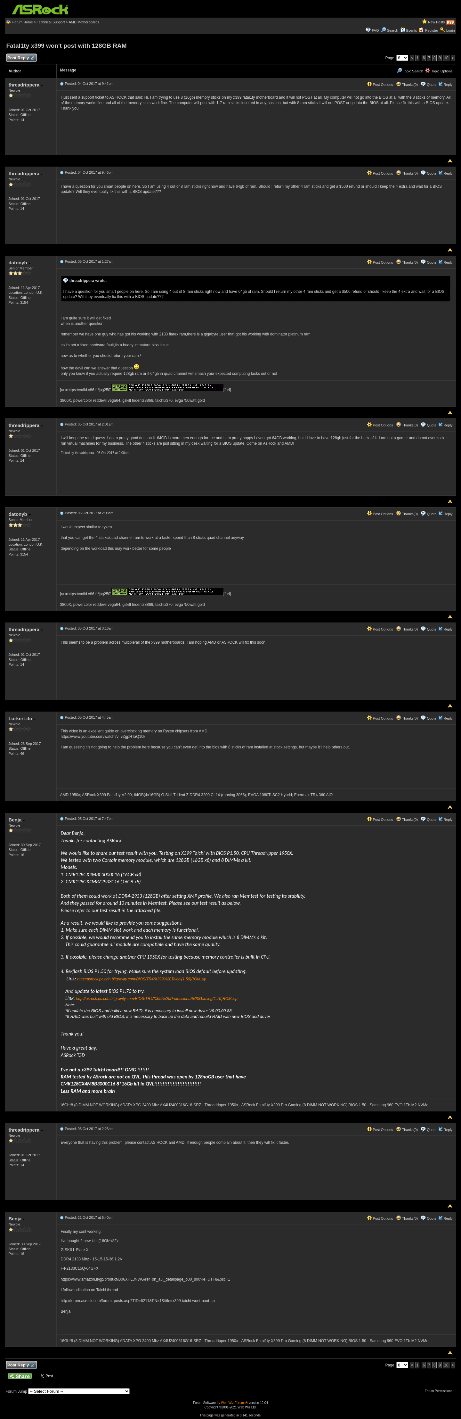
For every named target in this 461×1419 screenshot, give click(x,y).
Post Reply (20, 58)
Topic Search (410, 71)
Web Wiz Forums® (234, 1403)
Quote (431, 85)
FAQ (375, 30)
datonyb (19, 262)
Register (431, 30)
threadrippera (25, 84)
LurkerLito (22, 718)
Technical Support (51, 22)
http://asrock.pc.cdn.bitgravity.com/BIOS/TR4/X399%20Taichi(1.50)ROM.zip (141, 979)
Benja (16, 819)
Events (408, 30)
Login (450, 30)
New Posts (436, 22)
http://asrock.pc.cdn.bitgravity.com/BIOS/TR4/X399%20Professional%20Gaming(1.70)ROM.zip (157, 998)
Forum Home (22, 22)
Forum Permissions (440, 1391)
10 (446, 58)
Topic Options (439, 71)
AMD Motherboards (84, 22)
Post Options (380, 85)
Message (68, 70)
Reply (447, 85)
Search (392, 30)
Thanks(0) (407, 85)
